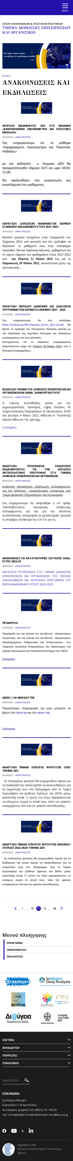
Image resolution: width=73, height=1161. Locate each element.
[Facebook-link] (4, 1131)
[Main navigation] (65, 7)
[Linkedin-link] (31, 1131)
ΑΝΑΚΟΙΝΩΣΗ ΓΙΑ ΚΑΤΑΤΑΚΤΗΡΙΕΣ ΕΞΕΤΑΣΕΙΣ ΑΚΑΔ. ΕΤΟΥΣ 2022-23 (36, 559)
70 (32, 908)
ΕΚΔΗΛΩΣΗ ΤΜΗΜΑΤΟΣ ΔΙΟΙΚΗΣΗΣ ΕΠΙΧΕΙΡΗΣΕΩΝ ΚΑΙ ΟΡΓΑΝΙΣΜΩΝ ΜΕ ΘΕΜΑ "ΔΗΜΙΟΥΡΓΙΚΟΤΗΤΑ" (36, 390)
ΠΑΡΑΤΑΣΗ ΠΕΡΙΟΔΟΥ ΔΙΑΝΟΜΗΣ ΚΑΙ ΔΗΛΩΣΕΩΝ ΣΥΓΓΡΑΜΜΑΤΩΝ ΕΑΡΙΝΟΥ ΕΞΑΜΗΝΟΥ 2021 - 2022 (36, 307)
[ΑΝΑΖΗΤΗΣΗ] (16, 1080)
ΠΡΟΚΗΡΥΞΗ (10, 623)
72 (44, 908)
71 (38, 908)
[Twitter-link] (22, 1131)
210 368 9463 (16, 1114)
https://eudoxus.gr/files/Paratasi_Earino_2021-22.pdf (32, 324)
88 (54, 908)
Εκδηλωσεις (15, 956)
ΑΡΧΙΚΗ (6, 75)
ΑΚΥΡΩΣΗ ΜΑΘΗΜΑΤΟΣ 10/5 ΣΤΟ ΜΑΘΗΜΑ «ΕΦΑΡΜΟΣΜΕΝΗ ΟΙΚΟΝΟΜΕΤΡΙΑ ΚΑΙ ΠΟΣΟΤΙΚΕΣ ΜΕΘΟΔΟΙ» (36, 129)
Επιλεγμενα (15, 943)
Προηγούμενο (15, 908)
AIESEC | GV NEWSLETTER (18, 697)
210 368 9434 (32, 1114)
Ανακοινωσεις (17, 950)
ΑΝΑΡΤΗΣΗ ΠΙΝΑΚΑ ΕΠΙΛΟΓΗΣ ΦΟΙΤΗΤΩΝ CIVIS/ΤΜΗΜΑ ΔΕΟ (36, 768)
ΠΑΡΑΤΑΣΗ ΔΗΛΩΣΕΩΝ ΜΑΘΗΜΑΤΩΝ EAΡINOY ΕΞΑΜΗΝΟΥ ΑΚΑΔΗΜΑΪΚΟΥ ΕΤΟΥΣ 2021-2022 (36, 225)
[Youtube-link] (14, 1131)
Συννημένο (9, 427)
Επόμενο (62, 908)
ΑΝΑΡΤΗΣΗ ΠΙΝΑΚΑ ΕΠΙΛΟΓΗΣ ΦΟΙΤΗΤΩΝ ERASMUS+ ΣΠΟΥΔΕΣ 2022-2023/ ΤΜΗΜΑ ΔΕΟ (36, 846)
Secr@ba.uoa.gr (58, 1114)
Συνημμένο (8, 659)
